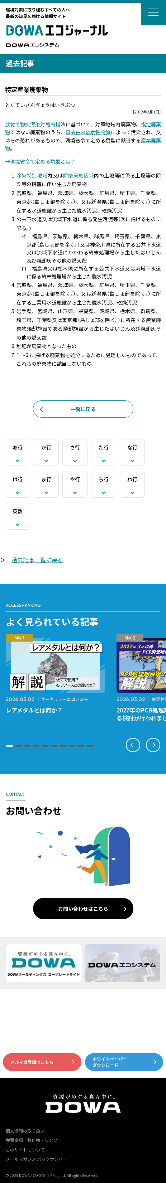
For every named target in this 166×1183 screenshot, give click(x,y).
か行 (46, 447)
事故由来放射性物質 (88, 132)
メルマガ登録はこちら (31, 1062)
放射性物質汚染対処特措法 (35, 124)
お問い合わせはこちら (83, 908)
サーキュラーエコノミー (64, 699)
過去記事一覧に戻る (37, 559)
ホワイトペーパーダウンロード (110, 1062)
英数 (18, 511)
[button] (9, 746)
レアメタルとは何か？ (34, 710)
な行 (132, 447)
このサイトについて (25, 1150)
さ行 (75, 447)
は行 (18, 479)
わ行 (132, 479)
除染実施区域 (78, 175)
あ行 (18, 447)
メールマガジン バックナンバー (36, 1159)
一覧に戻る (83, 409)
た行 (104, 447)
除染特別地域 (31, 175)
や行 (75, 479)
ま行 (46, 479)
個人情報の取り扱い (25, 1131)
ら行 (104, 479)
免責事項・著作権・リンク (31, 1140)
